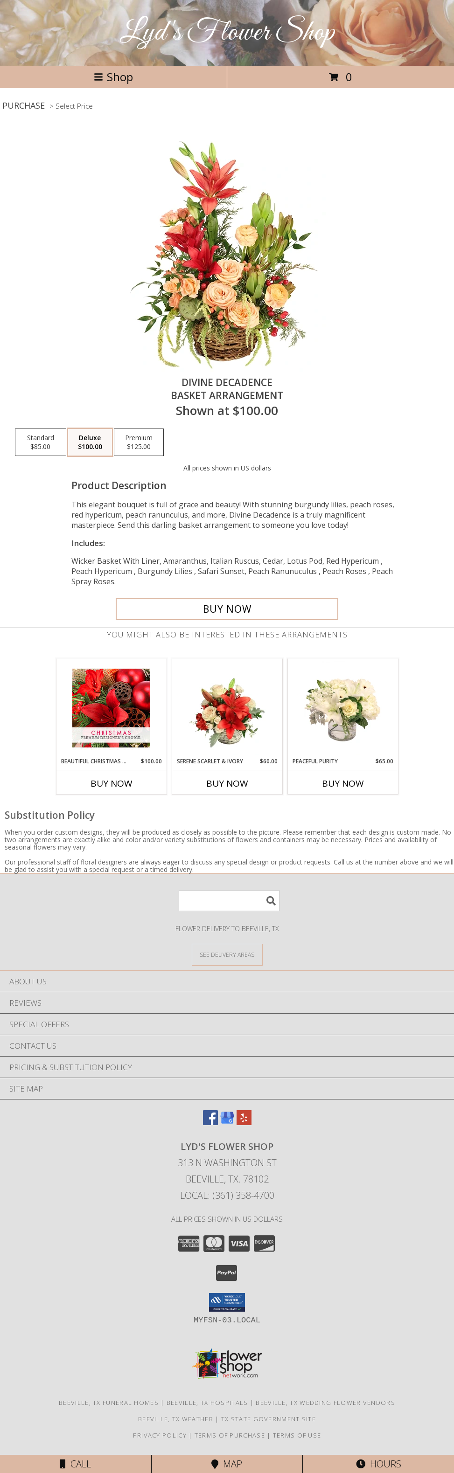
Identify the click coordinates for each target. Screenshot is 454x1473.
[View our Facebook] (210, 1122)
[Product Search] (229, 900)
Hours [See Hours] (378, 1464)
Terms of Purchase (230, 1435)
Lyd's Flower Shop (227, 33)
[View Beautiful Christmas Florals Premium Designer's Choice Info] (111, 708)
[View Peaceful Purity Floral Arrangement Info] (343, 708)
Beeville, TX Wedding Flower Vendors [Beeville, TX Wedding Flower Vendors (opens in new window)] (325, 1402)
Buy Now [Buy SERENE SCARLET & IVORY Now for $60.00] (227, 783)
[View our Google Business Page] (227, 1122)
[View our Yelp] (244, 1122)
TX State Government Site (268, 1419)
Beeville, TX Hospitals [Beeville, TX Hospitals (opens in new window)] (207, 1402)
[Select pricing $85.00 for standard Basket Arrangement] (40, 442)
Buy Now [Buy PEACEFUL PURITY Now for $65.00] (343, 783)
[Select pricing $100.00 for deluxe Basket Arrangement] (90, 442)
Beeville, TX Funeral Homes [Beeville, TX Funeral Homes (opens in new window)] (109, 1402)
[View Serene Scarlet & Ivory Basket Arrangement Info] (227, 708)
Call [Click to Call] (75, 1464)
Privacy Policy (160, 1435)
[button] (227, 1302)
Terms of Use (297, 1435)
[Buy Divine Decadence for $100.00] (227, 609)
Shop (113, 76)
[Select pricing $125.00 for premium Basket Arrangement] (138, 442)
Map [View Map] (226, 1464)
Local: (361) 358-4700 (227, 1195)
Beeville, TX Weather (175, 1419)
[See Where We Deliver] (227, 954)
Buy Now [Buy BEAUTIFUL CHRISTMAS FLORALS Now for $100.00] (112, 783)
